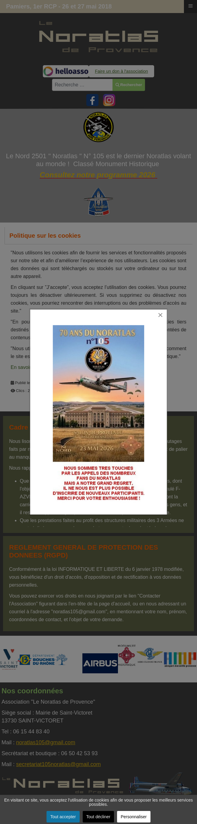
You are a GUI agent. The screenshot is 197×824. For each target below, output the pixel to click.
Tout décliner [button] (98, 816)
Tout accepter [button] (63, 816)
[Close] (163, 310)
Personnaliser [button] (134, 816)
